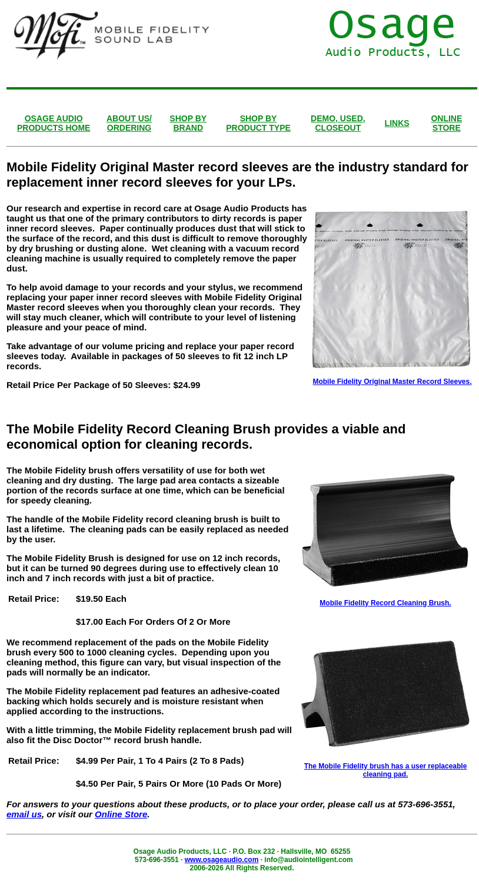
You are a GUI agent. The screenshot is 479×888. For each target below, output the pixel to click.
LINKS (397, 123)
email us (24, 814)
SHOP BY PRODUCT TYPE (258, 123)
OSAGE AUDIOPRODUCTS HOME (53, 123)
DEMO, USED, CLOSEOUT (338, 123)
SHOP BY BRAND (188, 123)
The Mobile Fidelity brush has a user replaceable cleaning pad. (385, 770)
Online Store (121, 814)
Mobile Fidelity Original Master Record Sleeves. (391, 381)
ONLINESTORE (446, 123)
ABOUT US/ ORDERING (129, 123)
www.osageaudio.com (222, 860)
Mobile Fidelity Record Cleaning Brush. (385, 603)
